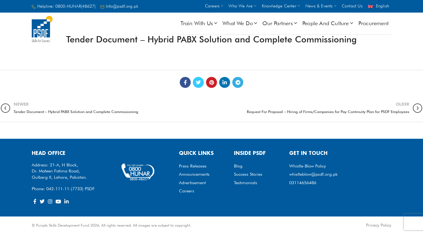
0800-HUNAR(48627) (75, 6)
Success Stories (248, 174)
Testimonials (245, 182)
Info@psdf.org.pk (122, 6)
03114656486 (302, 182)
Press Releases (193, 166)
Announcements (194, 174)
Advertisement (192, 182)
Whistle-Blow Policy (307, 166)
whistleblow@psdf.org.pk (313, 174)
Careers (186, 190)
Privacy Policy (378, 225)
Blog (238, 166)
